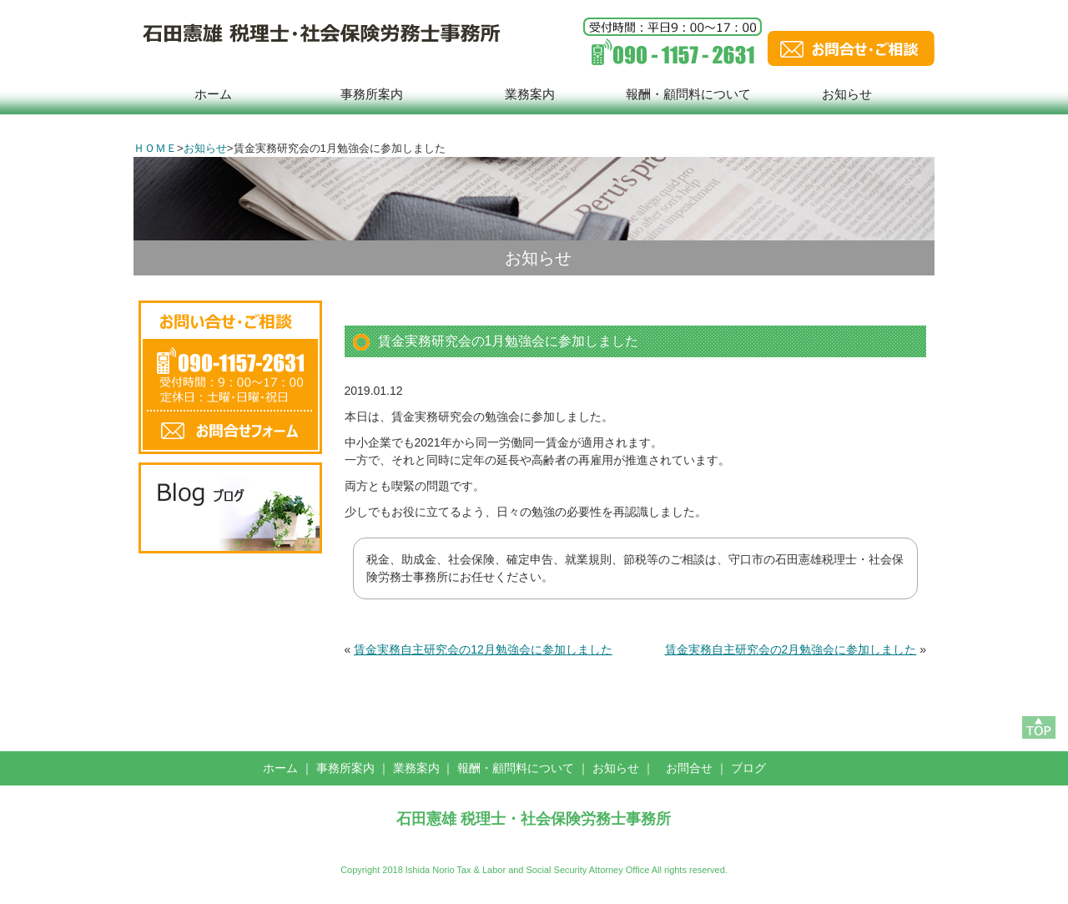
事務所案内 (371, 94)
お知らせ (847, 94)
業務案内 (530, 94)
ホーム (213, 94)
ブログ (748, 768)
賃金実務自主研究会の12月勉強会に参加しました (483, 649)
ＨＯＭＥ (155, 148)
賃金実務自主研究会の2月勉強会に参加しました (791, 649)
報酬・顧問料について (688, 94)
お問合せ (689, 768)
